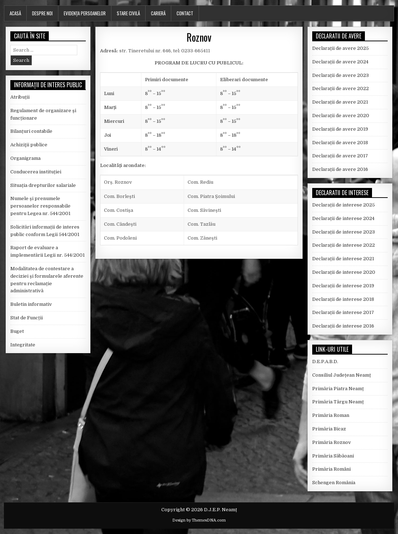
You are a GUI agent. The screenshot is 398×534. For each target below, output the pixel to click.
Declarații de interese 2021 (343, 258)
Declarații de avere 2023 (340, 75)
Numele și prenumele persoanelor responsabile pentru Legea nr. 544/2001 (40, 206)
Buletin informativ (31, 304)
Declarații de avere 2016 (340, 169)
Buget (17, 331)
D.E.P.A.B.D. (325, 361)
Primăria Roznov (331, 442)
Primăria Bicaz (329, 428)
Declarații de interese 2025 (343, 205)
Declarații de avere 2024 (340, 61)
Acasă (15, 13)
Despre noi (42, 13)
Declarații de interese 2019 (343, 285)
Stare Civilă (128, 13)
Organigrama (25, 158)
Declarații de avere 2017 (340, 155)
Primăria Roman (330, 415)
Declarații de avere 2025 (340, 48)
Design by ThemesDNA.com (199, 520)
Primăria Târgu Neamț (338, 401)
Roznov (199, 37)
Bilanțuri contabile (31, 131)
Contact (185, 13)
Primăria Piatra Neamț (338, 388)
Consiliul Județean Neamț (341, 375)
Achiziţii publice (28, 144)
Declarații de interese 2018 (343, 299)
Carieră (158, 13)
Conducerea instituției (35, 171)
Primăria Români (331, 469)
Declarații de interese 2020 (343, 272)
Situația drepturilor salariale (43, 185)
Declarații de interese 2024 (343, 218)
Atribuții (20, 97)
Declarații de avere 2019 (340, 129)
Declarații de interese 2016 (343, 326)
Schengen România (333, 482)
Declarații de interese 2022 (343, 245)
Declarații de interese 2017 (343, 312)
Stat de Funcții (26, 317)
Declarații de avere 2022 (340, 88)
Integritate (22, 344)
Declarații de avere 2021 (340, 102)
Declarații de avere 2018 (340, 142)
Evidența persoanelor (85, 13)
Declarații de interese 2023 (343, 232)
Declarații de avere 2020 (340, 115)
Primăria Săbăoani (333, 456)
